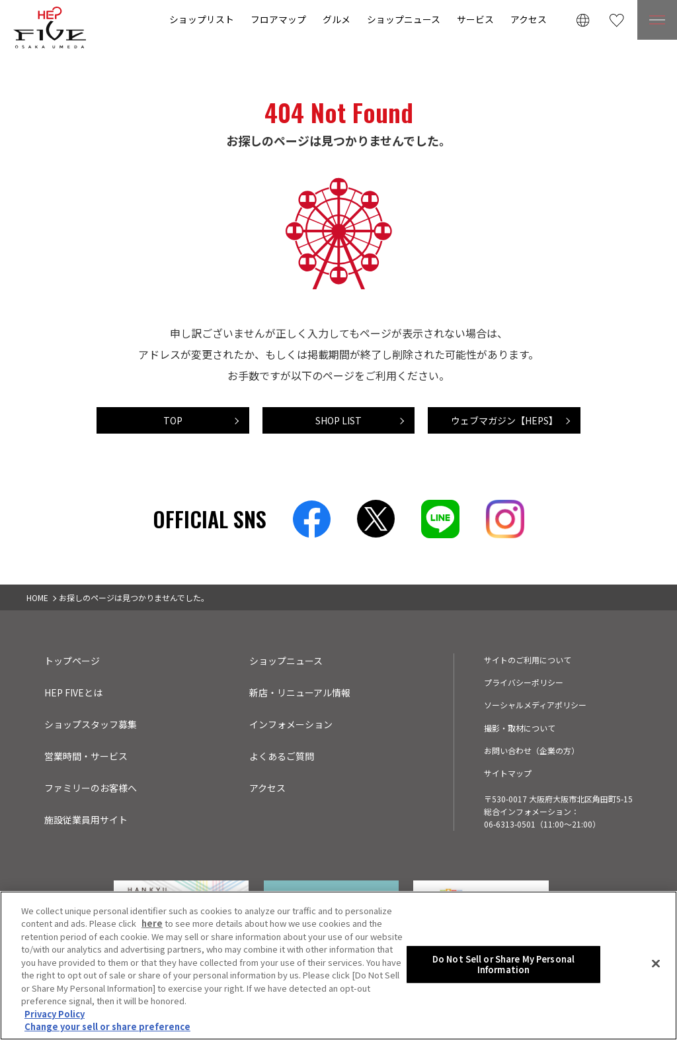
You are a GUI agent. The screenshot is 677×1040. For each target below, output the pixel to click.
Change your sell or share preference (107, 1026)
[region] (338, 965)
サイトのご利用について (527, 659)
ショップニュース (403, 19)
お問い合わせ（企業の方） (531, 750)
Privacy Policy (54, 1014)
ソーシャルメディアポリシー (535, 704)
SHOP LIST (338, 420)
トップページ (72, 660)
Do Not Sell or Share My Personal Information (503, 964)
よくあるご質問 (281, 756)
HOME (37, 597)
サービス (475, 19)
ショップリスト (201, 19)
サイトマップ (508, 773)
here (152, 923)
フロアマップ (278, 19)
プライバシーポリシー (523, 682)
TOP (172, 420)
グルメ (336, 19)
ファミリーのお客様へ (90, 787)
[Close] (655, 963)
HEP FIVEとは (73, 692)
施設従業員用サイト (86, 819)
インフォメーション (291, 724)
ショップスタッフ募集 (90, 724)
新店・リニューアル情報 (299, 692)
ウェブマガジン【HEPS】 (504, 420)
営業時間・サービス (86, 756)
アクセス (528, 19)
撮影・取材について (519, 727)
